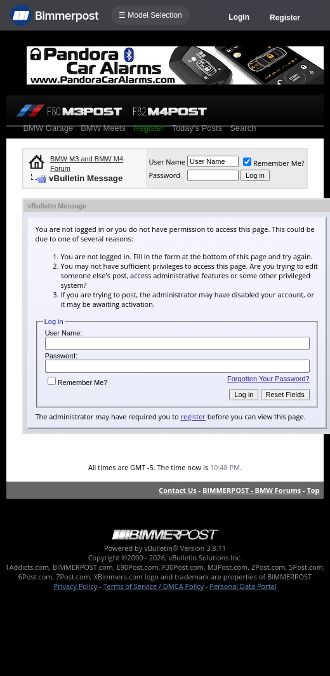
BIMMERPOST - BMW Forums (251, 490)
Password (164, 175)
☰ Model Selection (150, 15)
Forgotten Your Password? (268, 378)
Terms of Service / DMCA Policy (153, 586)
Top (313, 490)
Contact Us (178, 490)
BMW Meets (103, 128)
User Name (166, 161)
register (193, 416)
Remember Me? (274, 163)
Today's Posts (196, 128)
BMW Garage (48, 128)
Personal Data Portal (242, 586)
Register (285, 17)
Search (243, 128)
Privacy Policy (76, 586)
